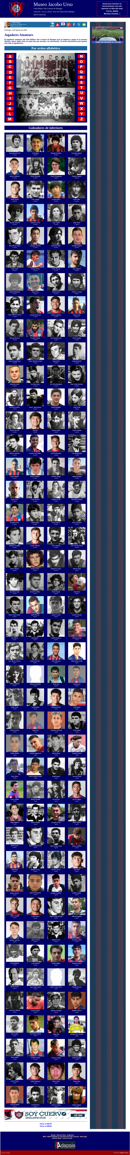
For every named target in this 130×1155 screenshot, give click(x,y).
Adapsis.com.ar (124, 1152)
